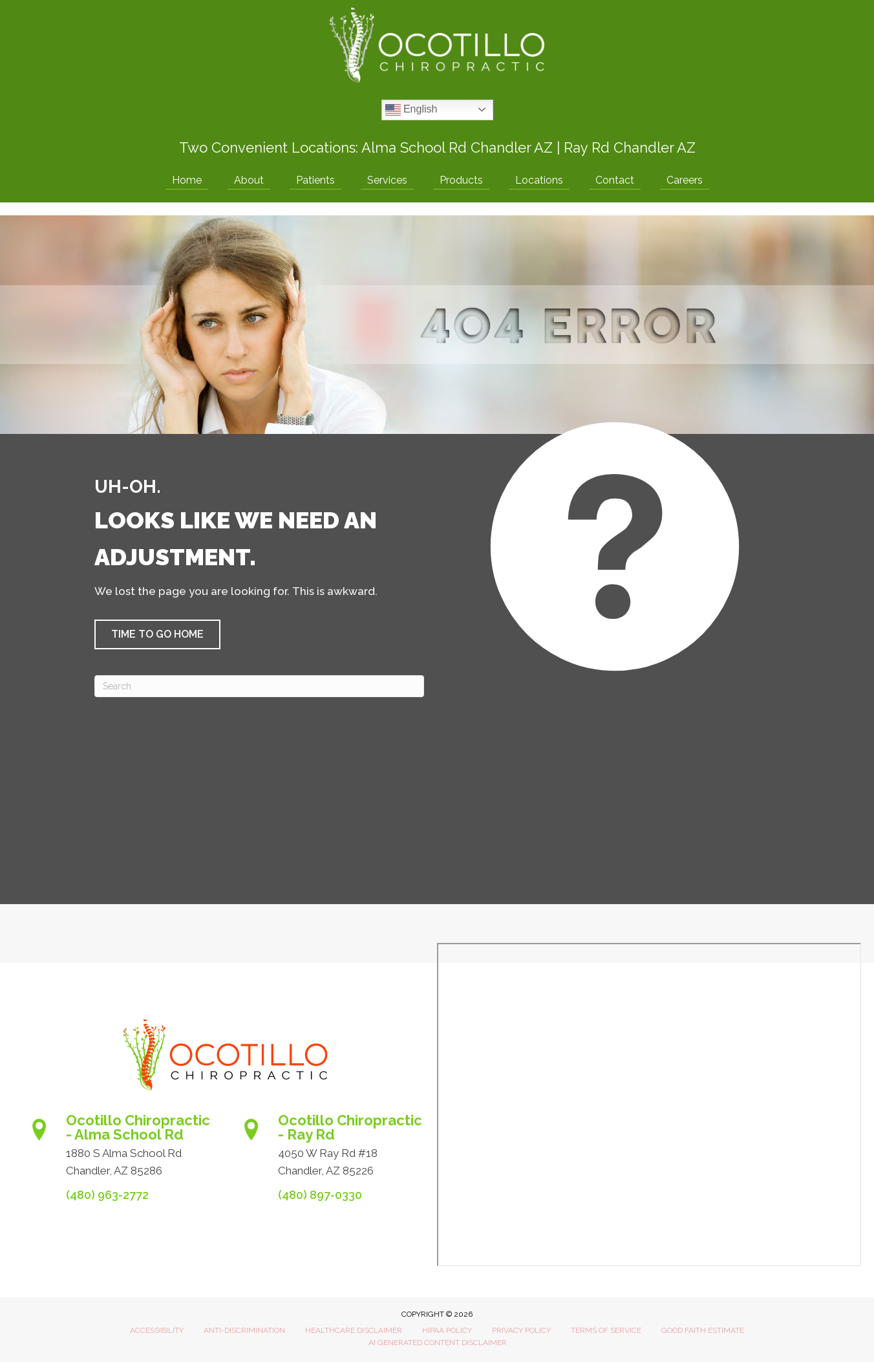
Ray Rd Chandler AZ (630, 147)
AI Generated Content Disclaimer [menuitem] (437, 1342)
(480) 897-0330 (320, 1195)
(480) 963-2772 (107, 1195)
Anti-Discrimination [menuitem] (244, 1330)
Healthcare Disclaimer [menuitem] (353, 1330)
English (411, 110)
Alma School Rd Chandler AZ (457, 147)
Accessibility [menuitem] (157, 1330)
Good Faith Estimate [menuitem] (702, 1330)
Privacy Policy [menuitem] (521, 1330)
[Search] (259, 686)
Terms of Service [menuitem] (606, 1330)
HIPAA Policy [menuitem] (447, 1330)
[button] (157, 634)
